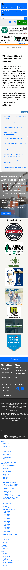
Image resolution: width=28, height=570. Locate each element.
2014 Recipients (7, 527)
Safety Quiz (5, 543)
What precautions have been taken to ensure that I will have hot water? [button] (13, 155)
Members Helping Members (9, 507)
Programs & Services (6, 480)
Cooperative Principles (8, 562)
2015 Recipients (7, 525)
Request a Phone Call (6, 213)
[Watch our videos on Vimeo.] (15, 22)
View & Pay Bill (6, 443)
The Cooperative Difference (9, 465)
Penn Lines (5, 475)
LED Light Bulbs (7, 494)
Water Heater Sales (8, 490)
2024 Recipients (7, 512)
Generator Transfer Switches (10, 485)
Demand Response (7, 500)
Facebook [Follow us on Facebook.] (10, 24)
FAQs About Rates (7, 457)
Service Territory (6, 556)
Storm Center (6, 542)
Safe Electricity (6, 545)
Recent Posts (11, 424)
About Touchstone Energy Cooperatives (11, 560)
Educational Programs (8, 503)
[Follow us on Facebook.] (10, 22)
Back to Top (15, 359)
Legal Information (6, 559)
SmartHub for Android (9, 452)
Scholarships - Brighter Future (9, 509)
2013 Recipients (7, 528)
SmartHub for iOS (8, 451)
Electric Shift (5, 548)
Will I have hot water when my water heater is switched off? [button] (15, 148)
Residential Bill (6, 445)
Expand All (24, 112)
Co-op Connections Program (9, 498)
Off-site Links (22, 422)
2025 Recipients (7, 511)
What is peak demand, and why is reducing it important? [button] (15, 117)
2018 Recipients (7, 521)
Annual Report (6, 468)
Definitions (5, 460)
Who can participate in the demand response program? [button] (12, 133)
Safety (2, 537)
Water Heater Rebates (9, 491)
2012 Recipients (7, 530)
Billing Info (3, 441)
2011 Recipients (7, 531)
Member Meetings (7, 472)
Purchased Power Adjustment (10, 462)
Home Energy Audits (8, 492)
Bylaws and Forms (7, 467)
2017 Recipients (7, 522)
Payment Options (6, 446)
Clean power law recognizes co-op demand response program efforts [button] (15, 168)
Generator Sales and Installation (11, 484)
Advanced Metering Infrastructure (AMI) (11, 495)
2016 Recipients (7, 524)
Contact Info (5, 422)
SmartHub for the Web (9, 450)
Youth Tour (5, 535)
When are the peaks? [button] (9, 123)
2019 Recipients (7, 520)
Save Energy (4, 546)
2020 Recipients (7, 518)
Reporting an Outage (14, 422)
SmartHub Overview (7, 448)
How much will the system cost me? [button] (13, 143)
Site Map (17, 424)
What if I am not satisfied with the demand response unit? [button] (14, 161)
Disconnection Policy (7, 454)
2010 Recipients (7, 533)
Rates (4, 455)
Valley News (5, 477)
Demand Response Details (10, 502)
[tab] (15, 117)
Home (2, 440)
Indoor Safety (6, 539)
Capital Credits (6, 470)
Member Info (4, 463)
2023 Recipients (7, 514)
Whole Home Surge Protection (11, 487)
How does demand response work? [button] (13, 127)
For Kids (4, 505)
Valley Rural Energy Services (9, 482)
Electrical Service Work (9, 488)
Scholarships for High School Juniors (11, 534)
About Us (3, 551)
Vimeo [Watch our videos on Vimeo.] (14, 24)
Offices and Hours (7, 555)
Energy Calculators (7, 550)
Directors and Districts (7, 471)
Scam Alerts (5, 478)
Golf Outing (5, 506)
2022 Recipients (7, 515)
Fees (4, 458)
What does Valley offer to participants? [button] (13, 138)
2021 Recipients (7, 517)
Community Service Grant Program (10, 497)
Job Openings (6, 558)
